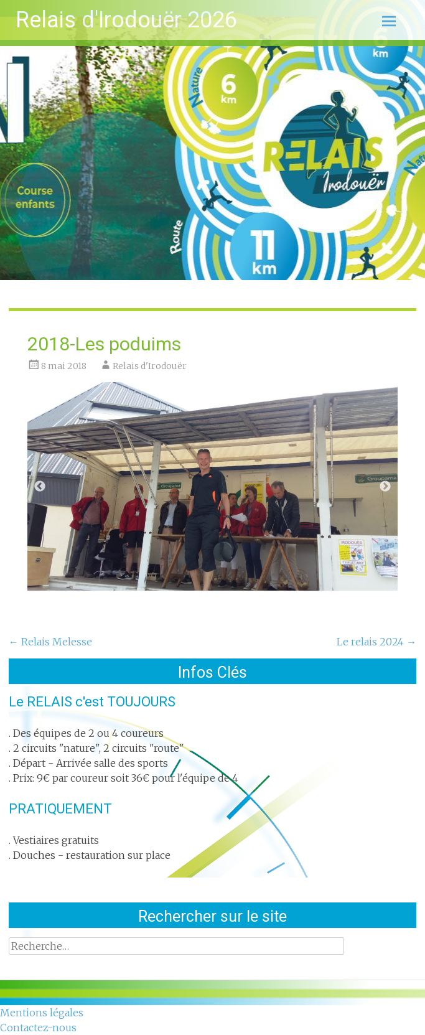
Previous (40, 486)
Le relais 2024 (376, 641)
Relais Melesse (50, 641)
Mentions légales (41, 1012)
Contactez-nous (38, 1027)
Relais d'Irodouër (150, 366)
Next (385, 486)
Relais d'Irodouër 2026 (126, 20)
